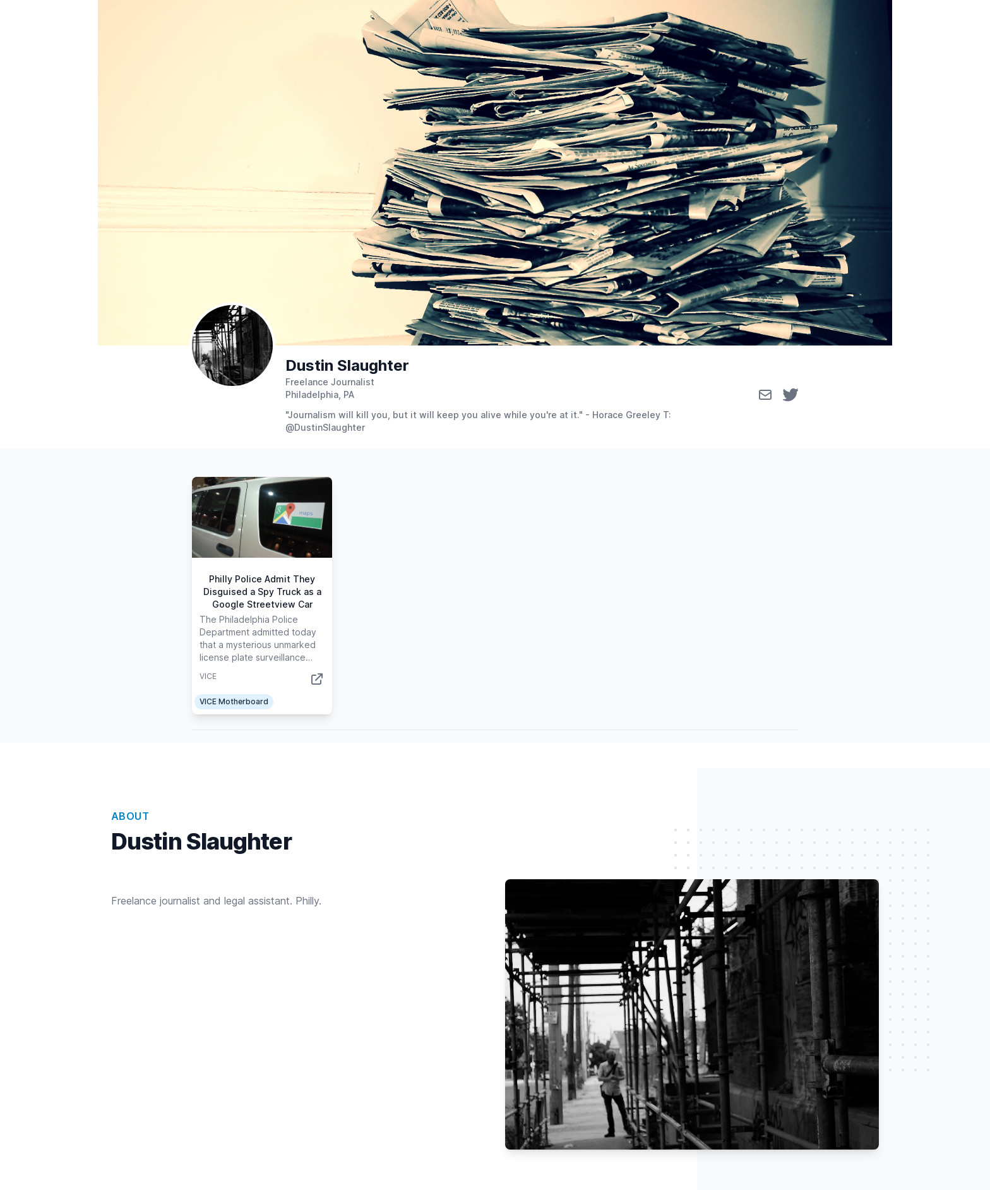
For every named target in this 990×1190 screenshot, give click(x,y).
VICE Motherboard (234, 701)
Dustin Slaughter (347, 365)
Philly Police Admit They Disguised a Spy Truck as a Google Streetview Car (262, 592)
